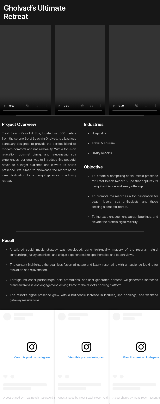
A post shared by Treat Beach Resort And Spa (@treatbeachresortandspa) (48, 397)
